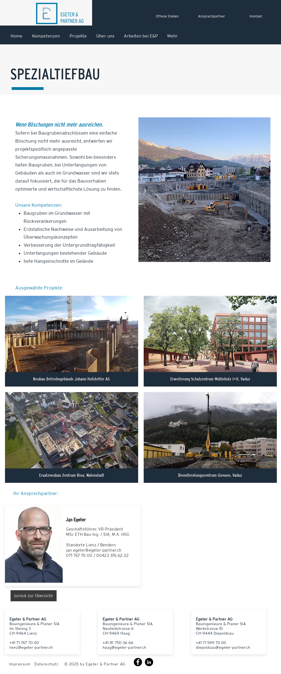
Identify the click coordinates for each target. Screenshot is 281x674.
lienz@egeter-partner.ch (31, 647)
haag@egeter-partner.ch (124, 647)
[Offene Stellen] (167, 16)
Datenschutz (46, 664)
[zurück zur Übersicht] (34, 595)
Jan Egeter (76, 519)
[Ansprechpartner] (211, 16)
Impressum (20, 664)
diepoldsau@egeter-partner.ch (223, 647)
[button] (71, 341)
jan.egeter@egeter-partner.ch (93, 550)
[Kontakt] (256, 16)
